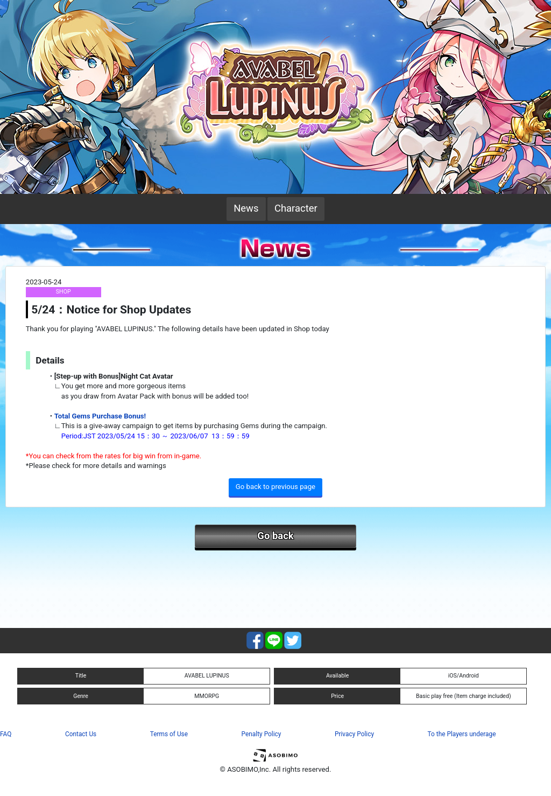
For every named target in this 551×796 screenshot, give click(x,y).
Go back (275, 536)
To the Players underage (462, 734)
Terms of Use (169, 734)
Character (295, 208)
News (246, 208)
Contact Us (80, 734)
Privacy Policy (354, 734)
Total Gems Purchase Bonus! (100, 416)
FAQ (5, 734)
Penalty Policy (261, 734)
